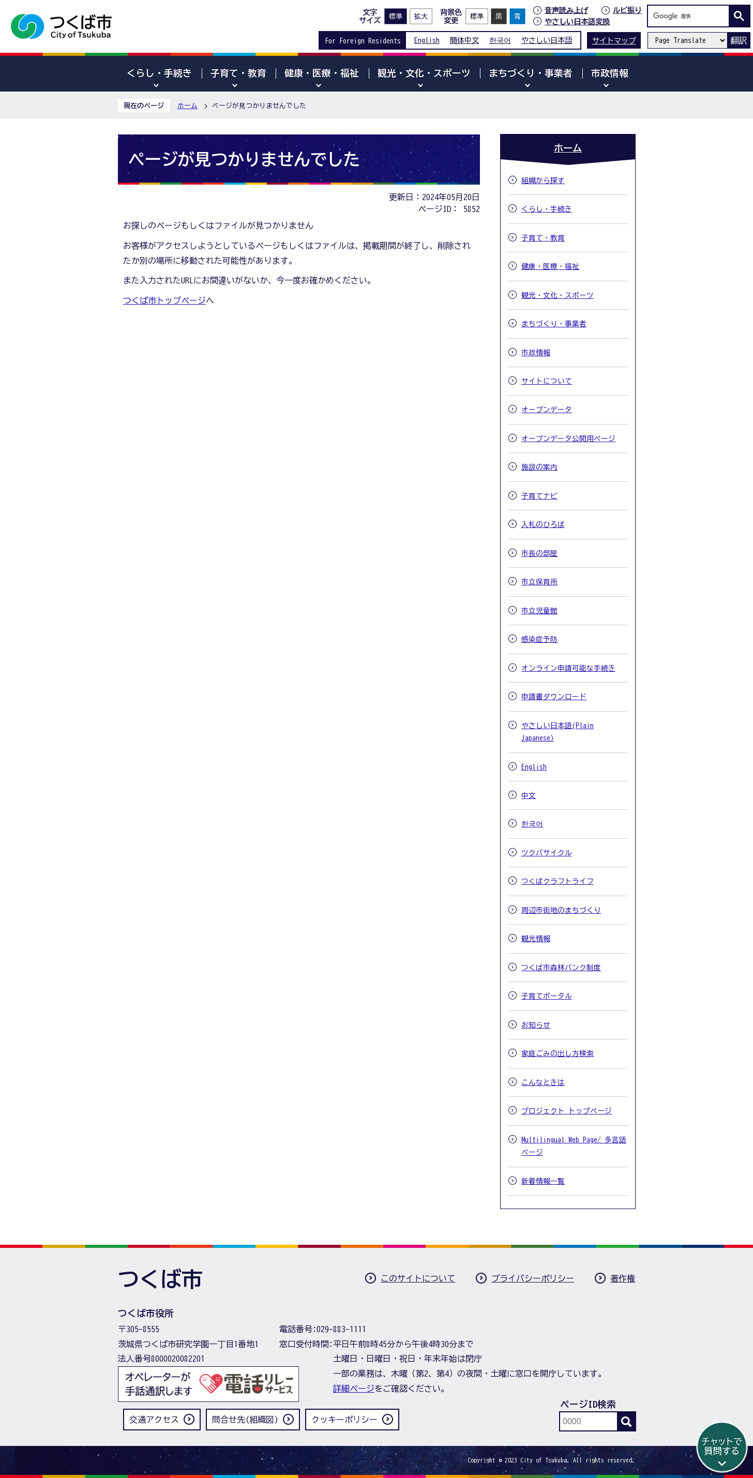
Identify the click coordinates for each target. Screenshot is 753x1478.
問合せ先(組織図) (245, 1419)
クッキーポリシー (344, 1419)
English (427, 40)
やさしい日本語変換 (577, 21)
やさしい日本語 (546, 40)
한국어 (500, 40)
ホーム (187, 105)
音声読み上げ (566, 10)
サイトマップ (614, 40)
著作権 (622, 1278)
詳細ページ (353, 1388)
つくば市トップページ (164, 300)
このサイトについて (418, 1278)
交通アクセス (154, 1419)
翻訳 (738, 40)
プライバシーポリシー (532, 1278)
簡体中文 (464, 40)
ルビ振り (627, 10)
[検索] (691, 16)
